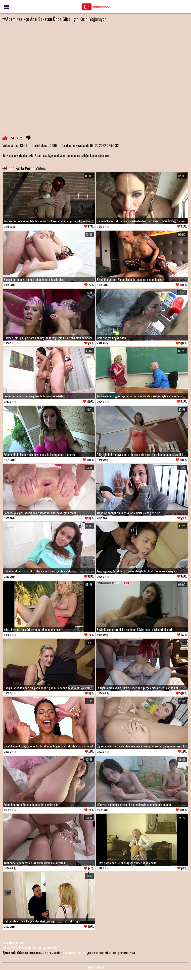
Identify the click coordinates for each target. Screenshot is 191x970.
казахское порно (74, 952)
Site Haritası (95, 967)
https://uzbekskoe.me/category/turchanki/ (30, 947)
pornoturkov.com (13, 942)
